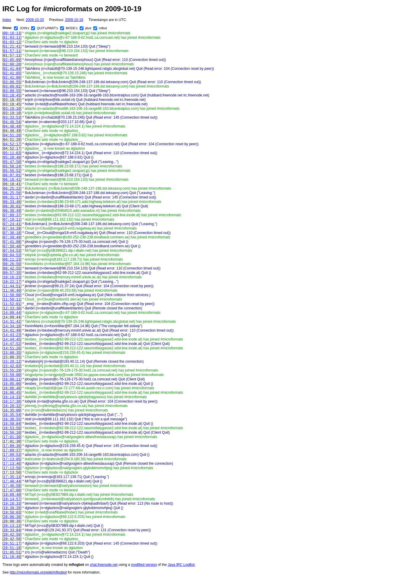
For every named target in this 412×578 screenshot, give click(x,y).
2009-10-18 (74, 20)
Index (6, 20)
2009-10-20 (35, 20)
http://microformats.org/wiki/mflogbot (38, 572)
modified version (144, 565)
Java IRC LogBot (181, 565)
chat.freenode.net (103, 565)
